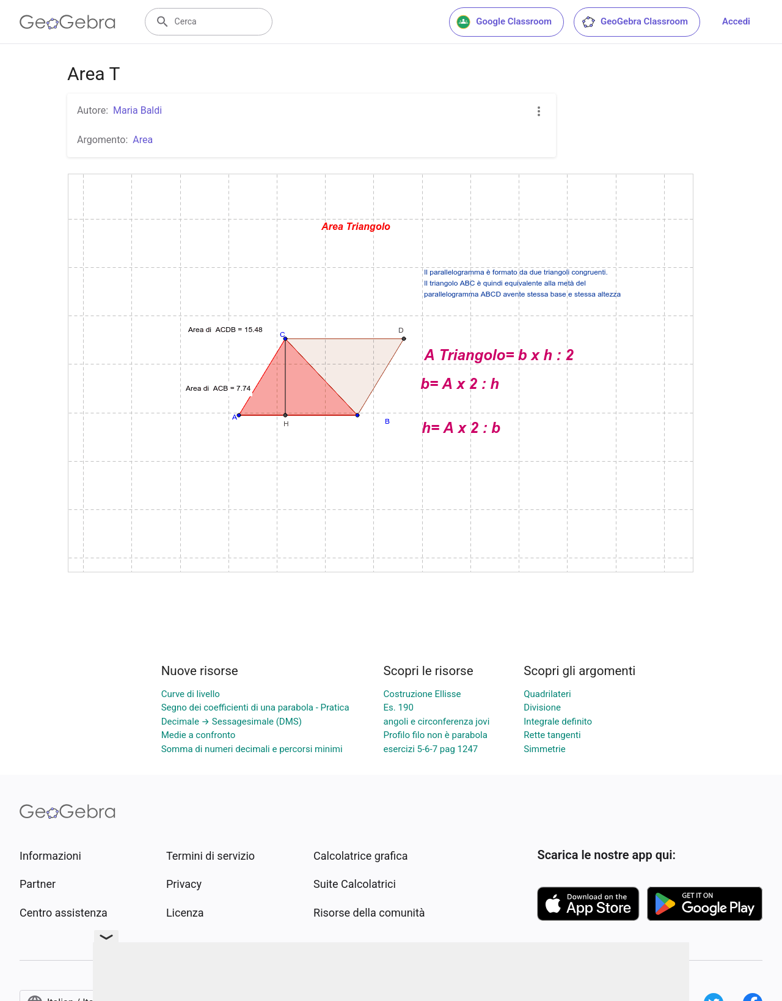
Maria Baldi (137, 110)
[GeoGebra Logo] (67, 22)
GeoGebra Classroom (634, 22)
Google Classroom (504, 22)
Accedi (736, 21)
